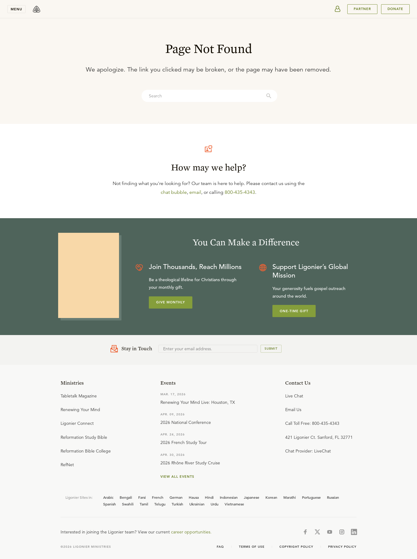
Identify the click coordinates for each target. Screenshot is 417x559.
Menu (16, 9)
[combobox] (209, 96)
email (195, 192)
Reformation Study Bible (84, 437)
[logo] (36, 9)
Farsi (142, 497)
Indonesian (229, 497)
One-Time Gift (294, 311)
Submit (271, 349)
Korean (271, 497)
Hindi (209, 497)
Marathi (289, 497)
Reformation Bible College (86, 451)
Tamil (144, 503)
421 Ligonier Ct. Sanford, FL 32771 (319, 437)
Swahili (128, 503)
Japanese (251, 497)
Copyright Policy (296, 547)
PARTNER (362, 9)
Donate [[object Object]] (395, 9)
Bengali (126, 497)
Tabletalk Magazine (79, 396)
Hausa (194, 497)
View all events (177, 476)
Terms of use (252, 547)
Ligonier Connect (77, 423)
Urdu (215, 503)
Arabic (108, 497)
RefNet (67, 464)
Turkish (177, 503)
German (176, 497)
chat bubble (174, 192)
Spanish (109, 503)
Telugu (160, 503)
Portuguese (311, 497)
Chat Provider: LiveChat (308, 451)
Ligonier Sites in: (79, 497)
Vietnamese (234, 503)
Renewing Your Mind (80, 409)
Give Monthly (170, 302)
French (157, 497)
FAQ (220, 547)
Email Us (293, 409)
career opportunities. (191, 532)
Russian (333, 497)
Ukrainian (197, 503)
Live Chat (294, 396)
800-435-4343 (240, 192)
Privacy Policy (342, 547)
